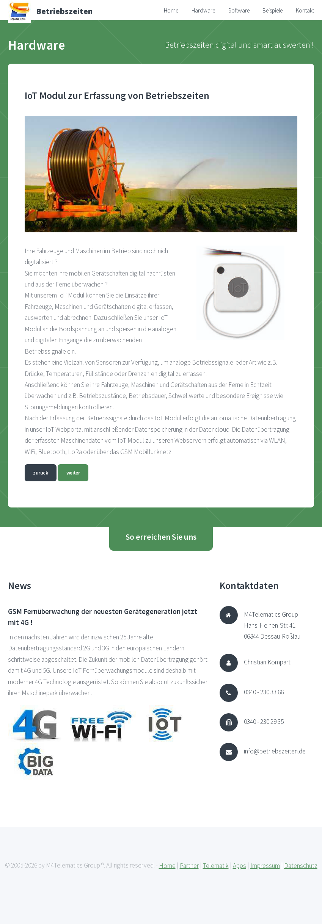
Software (239, 10)
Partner (189, 865)
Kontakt (305, 10)
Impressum (265, 865)
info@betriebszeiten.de (275, 751)
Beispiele (272, 10)
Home (171, 10)
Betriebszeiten (64, 11)
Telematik (216, 865)
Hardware (203, 10)
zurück (40, 472)
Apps (239, 865)
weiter (73, 472)
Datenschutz (300, 865)
